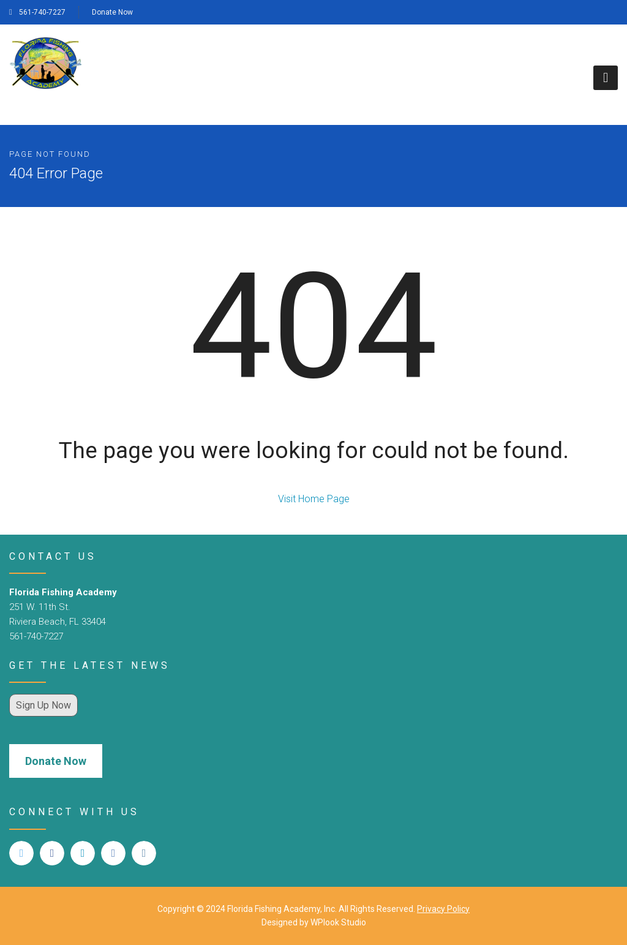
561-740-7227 (37, 12)
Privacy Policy (443, 909)
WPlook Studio (338, 922)
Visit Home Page (314, 499)
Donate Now (112, 12)
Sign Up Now (43, 705)
